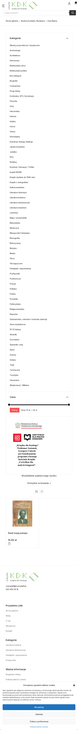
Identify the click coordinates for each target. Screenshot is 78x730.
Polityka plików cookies (39, 727)
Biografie (14, 81)
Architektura (15, 55)
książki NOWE (16, 172)
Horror (12, 126)
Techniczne (15, 370)
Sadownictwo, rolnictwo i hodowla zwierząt (28, 319)
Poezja (13, 284)
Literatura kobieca (17, 197)
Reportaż (14, 314)
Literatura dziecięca (18, 192)
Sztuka (13, 360)
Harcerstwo (15, 111)
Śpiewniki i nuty (16, 345)
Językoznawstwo (17, 147)
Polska (13, 294)
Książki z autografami (19, 182)
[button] (74, 685)
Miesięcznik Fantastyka (20, 233)
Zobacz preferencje (39, 721)
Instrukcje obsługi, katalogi (21, 142)
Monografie (15, 238)
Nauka (12, 253)
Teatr (12, 365)
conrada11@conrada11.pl (16, 586)
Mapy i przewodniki (18, 218)
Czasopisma (15, 86)
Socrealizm (14, 339)
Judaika (13, 152)
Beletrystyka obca (17, 66)
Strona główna (12, 21)
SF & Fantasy (15, 329)
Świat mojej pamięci (18, 533)
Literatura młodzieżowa (20, 202)
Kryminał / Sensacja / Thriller (22, 167)
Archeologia (15, 50)
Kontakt (9, 631)
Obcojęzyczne (16, 263)
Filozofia (13, 101)
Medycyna (14, 228)
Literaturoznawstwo (18, 208)
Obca (12, 258)
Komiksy (13, 162)
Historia (13, 116)
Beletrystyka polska (18, 71)
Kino (12, 157)
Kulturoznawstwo (17, 187)
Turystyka (14, 375)
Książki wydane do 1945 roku (22, 177)
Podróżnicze (15, 279)
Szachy (13, 355)
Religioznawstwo (17, 309)
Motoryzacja (15, 243)
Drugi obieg (15, 91)
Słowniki (13, 334)
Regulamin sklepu (13, 674)
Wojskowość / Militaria (19, 385)
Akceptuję (39, 707)
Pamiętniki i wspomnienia (20, 268)
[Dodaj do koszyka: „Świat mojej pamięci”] (9, 544)
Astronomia (14, 60)
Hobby (13, 121)
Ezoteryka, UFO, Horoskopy (22, 96)
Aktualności (11, 626)
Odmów (39, 714)
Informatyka (15, 137)
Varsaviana (14, 380)
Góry (12, 106)
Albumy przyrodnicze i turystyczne (25, 45)
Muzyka (13, 248)
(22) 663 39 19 (12, 589)
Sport (12, 350)
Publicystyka (15, 304)
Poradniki (14, 299)
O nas (8, 621)
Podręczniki (15, 274)
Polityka (13, 289)
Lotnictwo (14, 213)
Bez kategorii (15, 76)
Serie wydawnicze (18, 324)
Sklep (8, 616)
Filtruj (14, 410)
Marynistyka (15, 223)
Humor (12, 131)
